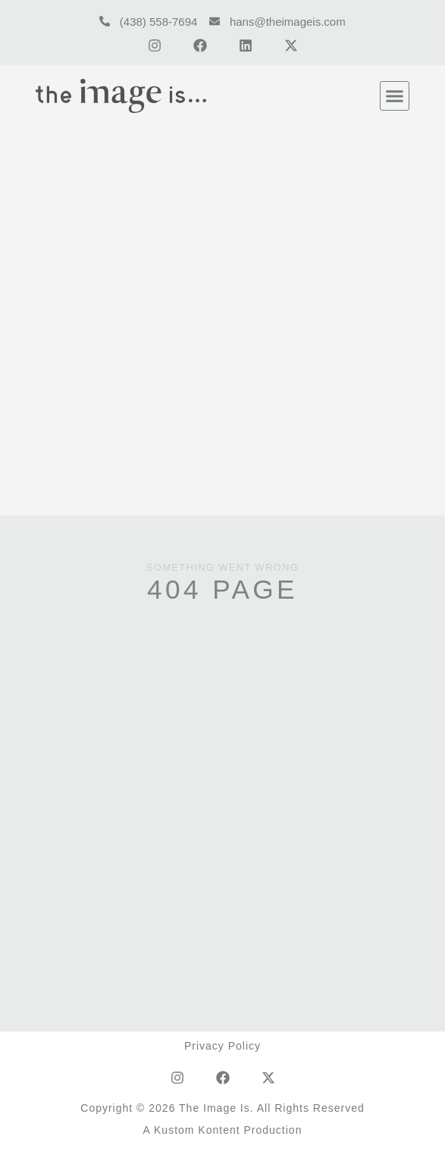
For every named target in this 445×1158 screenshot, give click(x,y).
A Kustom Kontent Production (222, 1130)
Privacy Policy (222, 1046)
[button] (395, 96)
